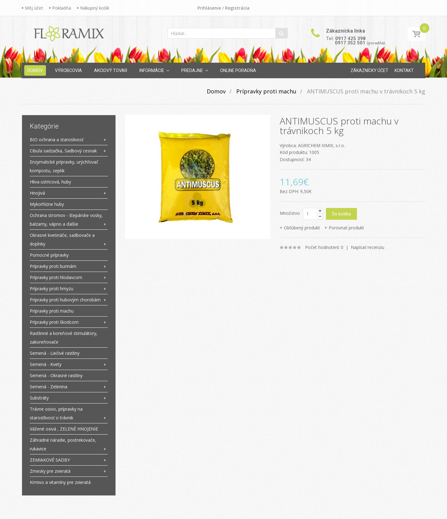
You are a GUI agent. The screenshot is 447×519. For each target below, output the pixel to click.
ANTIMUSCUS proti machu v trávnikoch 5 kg (365, 91)
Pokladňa (61, 8)
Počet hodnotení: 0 (324, 247)
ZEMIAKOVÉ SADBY (50, 460)
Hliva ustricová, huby (50, 182)
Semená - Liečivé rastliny (54, 353)
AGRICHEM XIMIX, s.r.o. (321, 145)
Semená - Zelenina (48, 387)
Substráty (39, 398)
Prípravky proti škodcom (54, 322)
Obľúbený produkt (302, 228)
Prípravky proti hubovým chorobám (65, 300)
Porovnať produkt (346, 228)
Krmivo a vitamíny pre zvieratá (60, 482)
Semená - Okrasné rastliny (56, 375)
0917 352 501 (350, 43)
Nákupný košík (94, 8)
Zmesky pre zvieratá (50, 471)
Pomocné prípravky (49, 255)
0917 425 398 (350, 38)
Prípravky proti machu (265, 91)
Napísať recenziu (367, 247)
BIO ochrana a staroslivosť (57, 139)
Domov (216, 91)
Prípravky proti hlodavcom (56, 277)
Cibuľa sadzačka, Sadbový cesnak (63, 151)
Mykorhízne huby (47, 204)
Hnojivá (37, 193)
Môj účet (34, 8)
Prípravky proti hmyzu (51, 288)
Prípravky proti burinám (53, 266)
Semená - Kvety (45, 364)
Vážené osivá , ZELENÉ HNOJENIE (64, 429)
